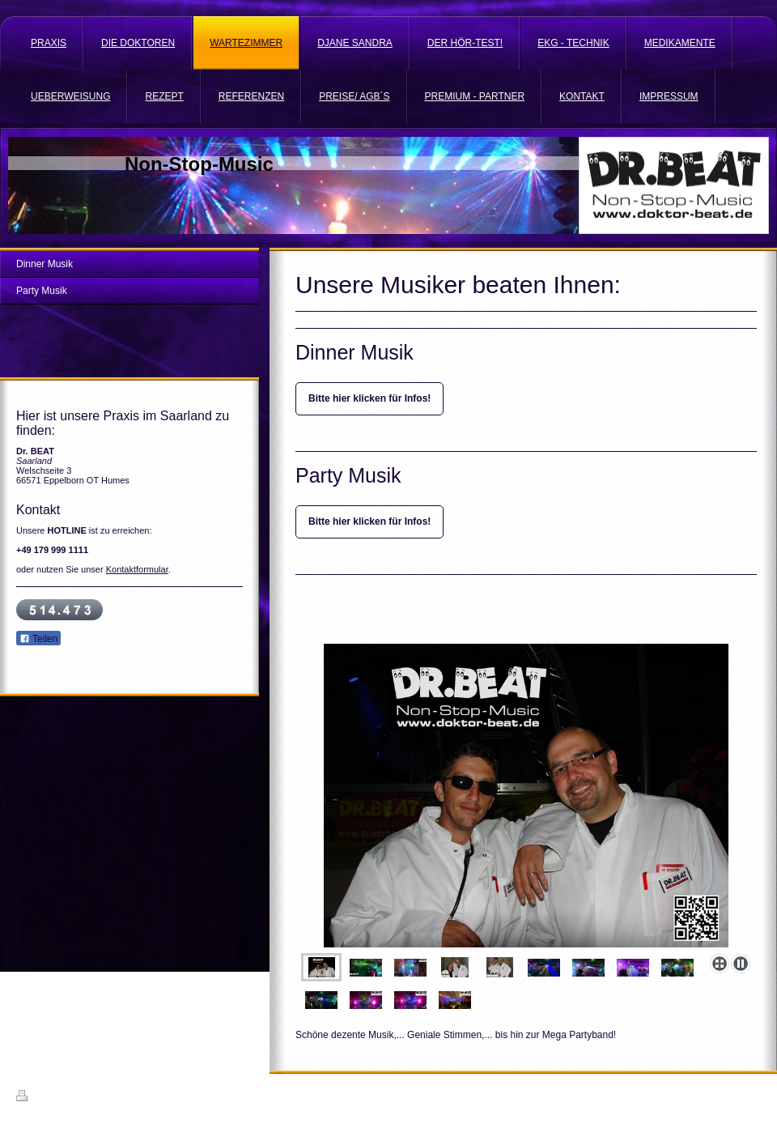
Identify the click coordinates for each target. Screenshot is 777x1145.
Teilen (38, 639)
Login (750, 1095)
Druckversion (51, 1098)
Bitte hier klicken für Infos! (369, 398)
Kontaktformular (137, 569)
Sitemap (108, 1098)
